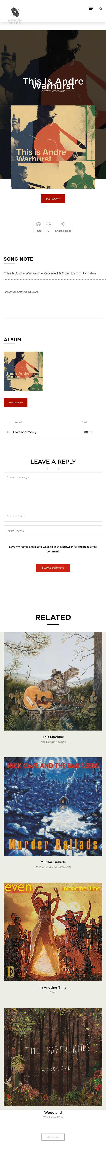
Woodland (53, 1113)
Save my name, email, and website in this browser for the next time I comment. (53, 549)
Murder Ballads (53, 862)
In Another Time (53, 987)
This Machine (53, 737)
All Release (53, 1137)
